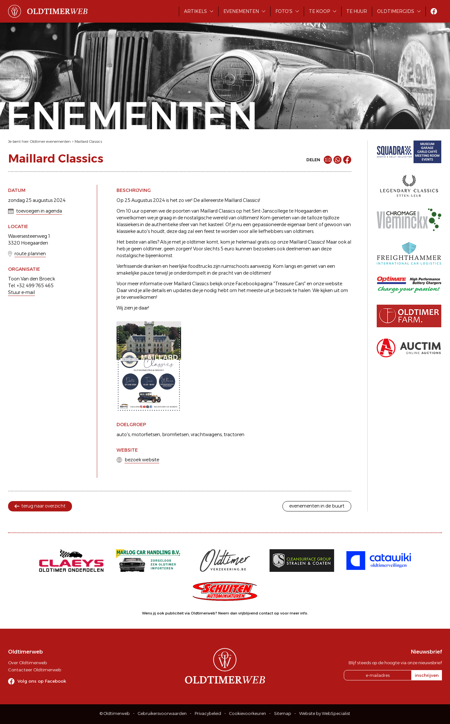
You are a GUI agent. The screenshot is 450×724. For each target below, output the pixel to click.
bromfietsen (175, 434)
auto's (123, 434)
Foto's (283, 11)
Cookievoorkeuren (247, 713)
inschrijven (427, 675)
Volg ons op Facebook (41, 681)
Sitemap (282, 713)
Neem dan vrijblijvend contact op (248, 613)
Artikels (195, 11)
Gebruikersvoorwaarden (162, 713)
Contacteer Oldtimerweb (34, 669)
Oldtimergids (395, 11)
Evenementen (241, 11)
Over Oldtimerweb (27, 662)
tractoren (234, 434)
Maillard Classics (88, 141)
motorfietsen (146, 434)
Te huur (356, 11)
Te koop (319, 11)
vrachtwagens (206, 434)
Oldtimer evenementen (50, 141)
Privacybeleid (208, 713)
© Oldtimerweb (115, 713)
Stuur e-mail (21, 292)
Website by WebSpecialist (324, 713)
